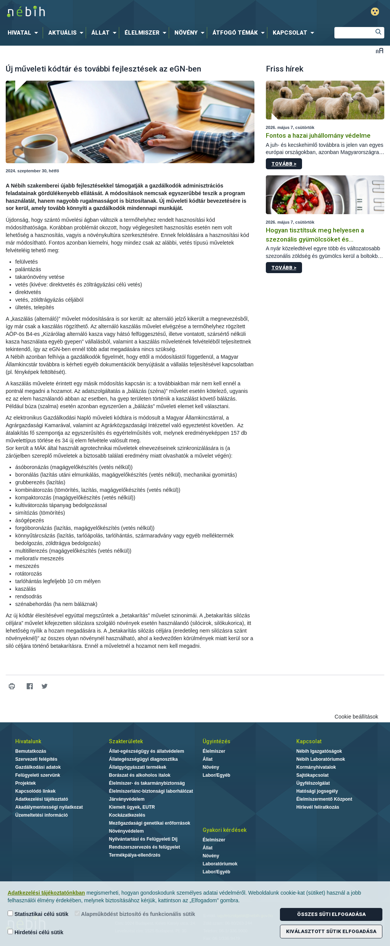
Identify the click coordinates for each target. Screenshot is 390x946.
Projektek (25, 783)
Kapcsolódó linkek (35, 791)
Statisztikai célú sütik (38, 914)
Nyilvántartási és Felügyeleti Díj (143, 839)
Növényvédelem (126, 831)
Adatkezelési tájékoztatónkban (46, 893)
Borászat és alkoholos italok (139, 775)
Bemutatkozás (30, 751)
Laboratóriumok (220, 864)
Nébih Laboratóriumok (320, 759)
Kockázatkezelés (127, 815)
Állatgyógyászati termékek (137, 767)
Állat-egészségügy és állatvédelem (146, 751)
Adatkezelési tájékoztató (41, 799)
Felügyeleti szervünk (37, 775)
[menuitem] (24, 32)
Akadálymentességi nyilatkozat (49, 807)
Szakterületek (126, 741)
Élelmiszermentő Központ (324, 799)
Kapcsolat (308, 741)
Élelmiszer (214, 751)
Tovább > (284, 164)
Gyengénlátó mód (375, 12)
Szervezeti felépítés (36, 759)
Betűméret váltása (379, 50)
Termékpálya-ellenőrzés (134, 855)
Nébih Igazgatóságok (319, 751)
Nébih (116, 12)
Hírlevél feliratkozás (317, 807)
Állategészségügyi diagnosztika (143, 759)
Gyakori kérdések (224, 830)
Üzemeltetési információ (41, 815)
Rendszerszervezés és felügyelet (144, 847)
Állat (208, 759)
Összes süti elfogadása (331, 914)
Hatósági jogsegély (317, 791)
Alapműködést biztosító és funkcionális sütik (135, 914)
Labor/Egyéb (216, 775)
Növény (211, 767)
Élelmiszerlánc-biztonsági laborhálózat (151, 791)
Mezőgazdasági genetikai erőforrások (149, 823)
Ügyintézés (216, 741)
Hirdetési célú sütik (35, 932)
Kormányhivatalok (316, 767)
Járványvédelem (126, 799)
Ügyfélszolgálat (313, 783)
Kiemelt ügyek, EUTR (132, 807)
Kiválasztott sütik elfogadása (331, 931)
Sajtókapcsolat (312, 775)
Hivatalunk (28, 741)
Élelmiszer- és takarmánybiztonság (147, 783)
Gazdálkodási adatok (38, 767)
